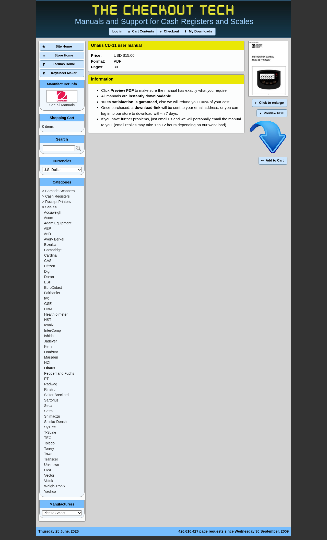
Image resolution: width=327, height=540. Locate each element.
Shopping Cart (62, 118)
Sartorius (51, 400)
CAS (48, 261)
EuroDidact (53, 287)
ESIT (48, 282)
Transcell (51, 459)
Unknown (51, 465)
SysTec (50, 427)
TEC (47, 438)
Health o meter (56, 314)
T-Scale (50, 432)
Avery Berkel (54, 239)
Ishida (49, 336)
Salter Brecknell (56, 395)
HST (47, 320)
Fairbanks (52, 293)
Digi (47, 271)
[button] (117, 32)
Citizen (49, 266)
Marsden (51, 357)
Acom (48, 218)
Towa (48, 454)
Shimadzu (52, 416)
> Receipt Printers (56, 202)
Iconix (49, 325)
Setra (48, 411)
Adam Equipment (57, 223)
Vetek (48, 481)
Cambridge (53, 250)
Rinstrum (51, 389)
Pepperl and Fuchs (59, 373)
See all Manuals (62, 105)
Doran (49, 277)
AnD (47, 234)
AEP (47, 228)
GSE (48, 304)
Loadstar (51, 352)
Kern (48, 346)
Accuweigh (52, 212)
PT (46, 379)
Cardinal (50, 255)
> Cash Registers (56, 196)
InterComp (52, 330)
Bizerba (50, 245)
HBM (48, 309)
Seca (48, 406)
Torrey (49, 448)
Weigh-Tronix (54, 486)
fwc (47, 298)
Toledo (49, 443)
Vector (49, 475)
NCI (47, 363)
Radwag (50, 384)
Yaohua (50, 491)
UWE (48, 470)
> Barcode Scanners (58, 191)
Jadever (50, 341)
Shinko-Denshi (55, 422)
